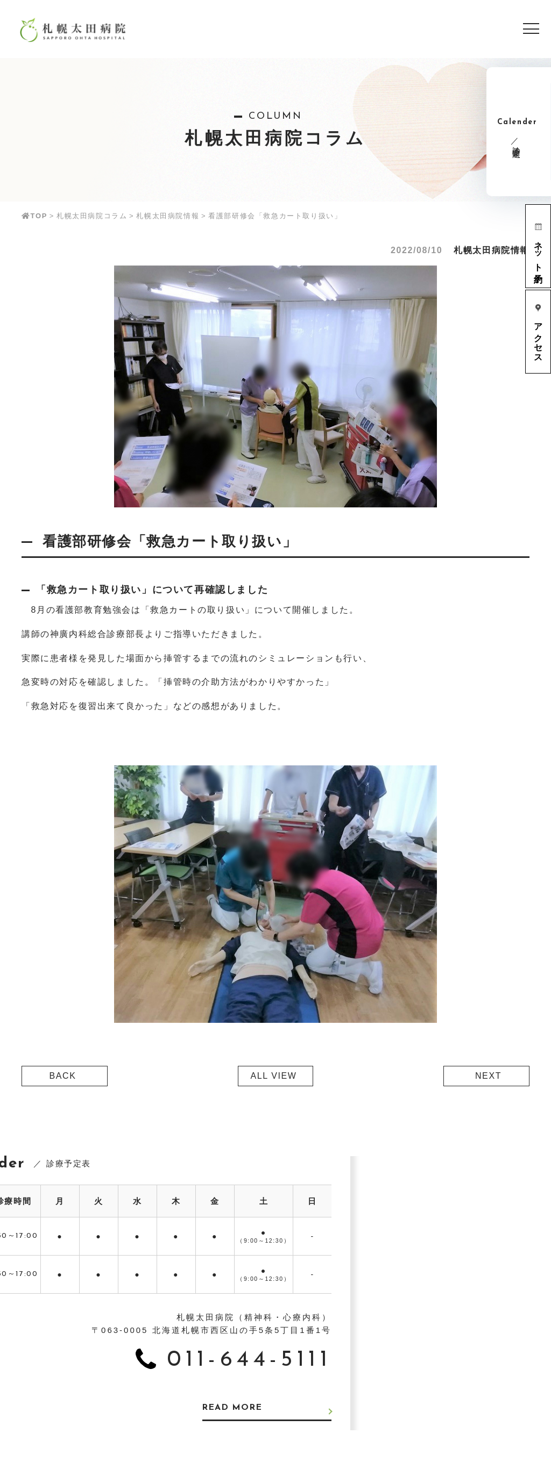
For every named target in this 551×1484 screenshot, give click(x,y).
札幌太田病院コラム (91, 216)
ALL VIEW (273, 1075)
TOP (34, 216)
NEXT (488, 1075)
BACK (63, 1075)
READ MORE (233, 1408)
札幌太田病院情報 (167, 216)
